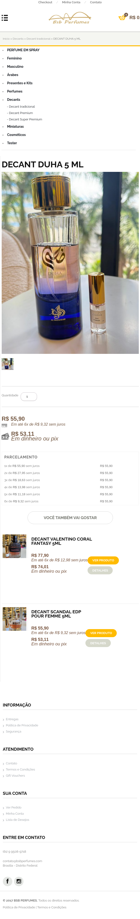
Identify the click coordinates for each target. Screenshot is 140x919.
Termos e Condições (20, 769)
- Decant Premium (20, 113)
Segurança (13, 731)
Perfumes (12, 91)
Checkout (50, 2)
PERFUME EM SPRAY (20, 50)
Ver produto (103, 560)
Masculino (12, 66)
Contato (96, 2)
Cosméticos (13, 135)
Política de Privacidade (22, 725)
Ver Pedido (14, 807)
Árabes (9, 75)
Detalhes (100, 570)
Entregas (12, 719)
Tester (9, 143)
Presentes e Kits (17, 83)
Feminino (11, 58)
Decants (18, 38)
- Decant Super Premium (24, 119)
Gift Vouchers (15, 775)
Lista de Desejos (17, 820)
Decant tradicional (38, 38)
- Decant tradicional (21, 106)
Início (6, 38)
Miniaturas (12, 126)
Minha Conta (76, 2)
